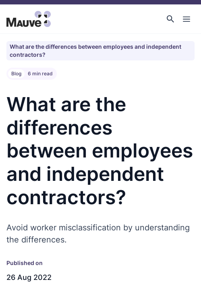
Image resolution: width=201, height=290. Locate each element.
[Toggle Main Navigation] (186, 19)
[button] (170, 19)
